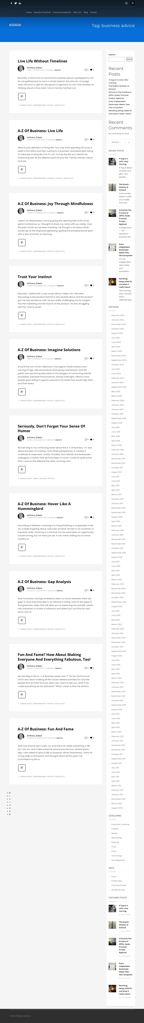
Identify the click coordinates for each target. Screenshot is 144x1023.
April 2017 (115, 490)
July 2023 (115, 369)
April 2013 (115, 673)
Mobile (114, 833)
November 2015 (118, 543)
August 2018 (116, 423)
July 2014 (115, 611)
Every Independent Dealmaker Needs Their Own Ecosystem (119, 104)
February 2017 (117, 499)
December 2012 (118, 691)
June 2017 (115, 481)
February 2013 (117, 682)
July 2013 (115, 660)
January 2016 (117, 534)
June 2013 (115, 664)
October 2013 (117, 646)
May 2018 (115, 436)
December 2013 (118, 637)
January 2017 (117, 503)
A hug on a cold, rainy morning (123, 161)
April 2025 (115, 346)
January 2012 (117, 740)
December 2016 (118, 508)
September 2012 (118, 705)
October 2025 (117, 328)
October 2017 (117, 467)
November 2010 (118, 799)
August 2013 (116, 655)
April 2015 (115, 575)
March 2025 (116, 351)
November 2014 (118, 593)
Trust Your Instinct (35, 276)
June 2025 (116, 342)
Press (113, 851)
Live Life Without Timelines (42, 61)
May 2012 (115, 723)
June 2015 (115, 566)
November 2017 (118, 463)
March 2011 (116, 785)
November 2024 (118, 355)
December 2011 (118, 745)
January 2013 (117, 687)
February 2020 (117, 400)
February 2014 (117, 629)
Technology (116, 855)
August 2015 (116, 557)
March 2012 (116, 732)
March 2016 (116, 526)
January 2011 (117, 794)
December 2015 (118, 539)
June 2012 (115, 718)
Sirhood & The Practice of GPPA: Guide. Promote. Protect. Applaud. (120, 95)
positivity (50, 105)
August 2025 (117, 333)
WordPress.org (117, 890)
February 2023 (117, 378)
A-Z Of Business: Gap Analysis (44, 581)
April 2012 (115, 727)
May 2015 (115, 570)
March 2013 (116, 678)
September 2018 (118, 418)
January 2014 (117, 633)
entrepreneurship (39, 105)
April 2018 (115, 440)
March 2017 (116, 494)
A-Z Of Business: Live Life (40, 130)
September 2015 (118, 552)
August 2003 (117, 808)
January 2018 (117, 454)
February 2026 (117, 315)
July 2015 (115, 561)
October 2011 (117, 754)
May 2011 (115, 776)
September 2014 (118, 602)
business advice (26, 105)
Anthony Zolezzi (34, 67)
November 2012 (118, 696)
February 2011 (117, 790)
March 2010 (116, 803)
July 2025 (115, 337)
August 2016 (116, 517)
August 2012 (116, 709)
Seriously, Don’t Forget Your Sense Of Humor (51, 428)
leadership (51, 178)
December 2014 (118, 588)
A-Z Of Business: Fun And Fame (46, 728)
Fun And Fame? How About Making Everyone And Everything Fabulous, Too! (54, 657)
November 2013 (118, 642)
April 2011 (115, 781)
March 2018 (116, 445)
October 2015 (117, 548)
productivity (60, 105)
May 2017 (115, 485)
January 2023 (117, 382)
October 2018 (117, 414)
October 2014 (117, 597)
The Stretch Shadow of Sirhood (124, 187)
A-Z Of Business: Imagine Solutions (49, 349)
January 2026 (117, 320)
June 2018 (115, 431)
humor (35, 478)
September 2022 (118, 387)
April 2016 (115, 521)
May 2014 (115, 620)
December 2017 (118, 458)
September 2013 (118, 651)
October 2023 (117, 364)
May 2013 (115, 669)
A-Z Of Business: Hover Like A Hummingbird (44, 506)
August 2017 (116, 472)
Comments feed (118, 885)
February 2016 (117, 530)
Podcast (115, 842)
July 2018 (115, 427)
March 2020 (116, 396)
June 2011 (115, 772)
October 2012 (117, 700)
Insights (58, 70)
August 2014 (116, 606)
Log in (114, 876)
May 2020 (115, 391)
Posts (113, 846)
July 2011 (115, 767)
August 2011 (116, 763)
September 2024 (118, 360)
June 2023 (116, 373)
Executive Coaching (120, 824)
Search (112, 54)
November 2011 (118, 749)
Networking (116, 837)
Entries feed (116, 881)
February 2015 (117, 584)
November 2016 (118, 512)
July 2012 (115, 714)
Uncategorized (118, 860)
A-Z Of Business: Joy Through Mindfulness (55, 203)
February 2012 (117, 736)
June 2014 (115, 615)
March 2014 (116, 624)
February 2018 (117, 449)
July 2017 (115, 476)
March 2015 (116, 579)
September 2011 (118, 758)
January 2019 (117, 409)
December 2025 (118, 324)
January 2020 (117, 405)
